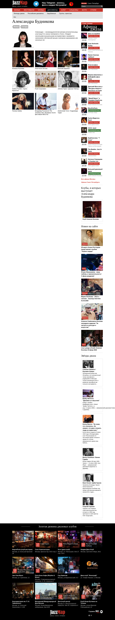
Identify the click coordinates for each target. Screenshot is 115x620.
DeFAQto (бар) (92, 112)
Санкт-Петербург (93, 3)
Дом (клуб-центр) (64, 601)
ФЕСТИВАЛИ (29, 10)
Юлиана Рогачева (23, 60)
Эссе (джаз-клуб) (93, 124)
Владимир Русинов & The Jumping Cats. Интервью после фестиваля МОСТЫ (46, 104)
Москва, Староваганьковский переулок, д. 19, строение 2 (45, 580)
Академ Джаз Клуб (94, 61)
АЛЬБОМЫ (73, 10)
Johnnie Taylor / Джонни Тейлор (68, 80)
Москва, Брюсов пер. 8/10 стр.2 (46, 551)
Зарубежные (51, 13)
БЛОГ (63, 10)
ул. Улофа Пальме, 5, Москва (90, 577)
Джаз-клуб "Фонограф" (89, 575)
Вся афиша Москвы (88, 179)
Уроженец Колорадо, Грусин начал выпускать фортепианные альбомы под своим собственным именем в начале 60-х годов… (92, 488)
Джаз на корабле (94, 33)
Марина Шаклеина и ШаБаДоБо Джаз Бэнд (95, 77)
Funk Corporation (46, 80)
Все (15, 17)
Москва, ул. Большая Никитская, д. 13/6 (19, 606)
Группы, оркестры (65, 13)
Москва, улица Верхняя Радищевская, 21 (88, 606)
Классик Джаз (93, 65)
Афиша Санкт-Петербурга (90, 182)
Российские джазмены (36, 13)
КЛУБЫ (41, 10)
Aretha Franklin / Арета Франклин (23, 81)
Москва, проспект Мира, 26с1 (91, 551)
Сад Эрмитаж (62, 575)
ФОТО (84, 10)
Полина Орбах (23, 102)
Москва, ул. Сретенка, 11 (21, 577)
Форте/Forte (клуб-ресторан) (22, 549)
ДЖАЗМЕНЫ (52, 10)
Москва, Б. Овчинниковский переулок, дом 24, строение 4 (68, 604)
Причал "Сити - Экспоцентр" (93, 39)
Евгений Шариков (68, 60)
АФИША (17, 10)
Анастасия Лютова (46, 60)
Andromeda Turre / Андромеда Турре (68, 103)
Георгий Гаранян (89, 506)
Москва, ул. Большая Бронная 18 (22, 552)
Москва (84, 3)
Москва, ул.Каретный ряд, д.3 (68, 577)
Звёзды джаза (88, 355)
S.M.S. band (92, 128)
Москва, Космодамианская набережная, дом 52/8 (44, 606)
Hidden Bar (91, 132)
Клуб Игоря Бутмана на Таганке (95, 50)
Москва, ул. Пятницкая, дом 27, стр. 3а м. (68, 552)
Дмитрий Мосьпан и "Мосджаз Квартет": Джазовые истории (95, 88)
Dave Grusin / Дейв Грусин (92, 483)
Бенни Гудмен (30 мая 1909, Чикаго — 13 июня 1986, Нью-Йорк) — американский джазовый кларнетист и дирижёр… (92, 465)
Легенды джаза (19, 13)
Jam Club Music (93, 69)
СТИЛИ (93, 10)
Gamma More (92, 156)
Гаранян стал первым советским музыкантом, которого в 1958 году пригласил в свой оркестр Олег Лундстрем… (90, 512)
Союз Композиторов (42, 549)
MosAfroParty (93, 108)
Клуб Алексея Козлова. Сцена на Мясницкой (95, 145)
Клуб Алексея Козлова (95, 95)
